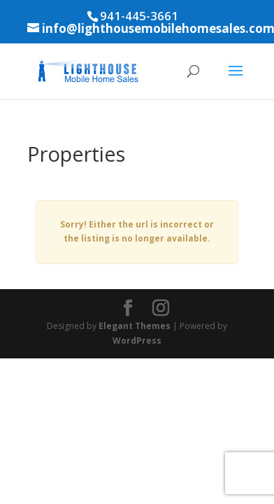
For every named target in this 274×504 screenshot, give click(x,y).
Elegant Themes (135, 326)
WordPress (137, 340)
